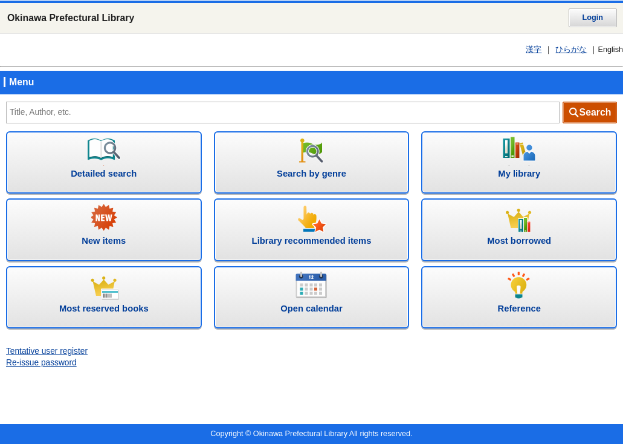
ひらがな (571, 49)
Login (593, 17)
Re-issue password (41, 362)
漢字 (533, 49)
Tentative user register (47, 351)
